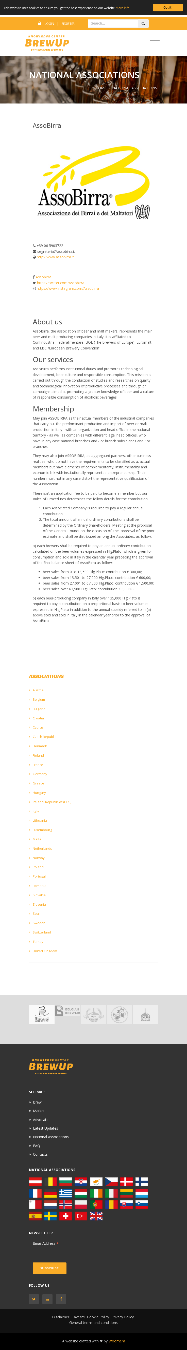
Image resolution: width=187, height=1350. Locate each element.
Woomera (117, 1341)
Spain (35, 913)
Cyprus (36, 727)
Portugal (37, 876)
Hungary (37, 792)
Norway (37, 858)
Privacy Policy (122, 1317)
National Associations (51, 1136)
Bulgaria (37, 709)
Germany (38, 774)
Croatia (36, 718)
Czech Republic (42, 736)
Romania (37, 885)
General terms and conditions (93, 1322)
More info (122, 8)
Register (68, 24)
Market (39, 1110)
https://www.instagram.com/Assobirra (68, 288)
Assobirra (43, 277)
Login (49, 24)
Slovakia (37, 895)
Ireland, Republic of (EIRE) (50, 802)
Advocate (40, 1119)
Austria (36, 690)
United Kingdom (43, 951)
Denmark (38, 746)
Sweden (37, 923)
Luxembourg (40, 829)
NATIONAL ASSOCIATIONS (134, 88)
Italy (34, 811)
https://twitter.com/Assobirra (60, 282)
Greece (36, 783)
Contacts (40, 1154)
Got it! (167, 7)
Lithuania (38, 820)
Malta (35, 839)
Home (101, 88)
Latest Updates (45, 1128)
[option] (42, 1014)
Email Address (46, 1243)
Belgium (37, 699)
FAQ (36, 1145)
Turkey (36, 941)
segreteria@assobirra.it (56, 251)
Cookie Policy (98, 1317)
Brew (37, 1102)
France (36, 764)
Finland (36, 755)
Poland (36, 867)
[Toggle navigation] (155, 41)
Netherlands (40, 848)
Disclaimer (60, 1317)
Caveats (78, 1317)
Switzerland (40, 932)
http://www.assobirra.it (55, 257)
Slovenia (37, 904)
